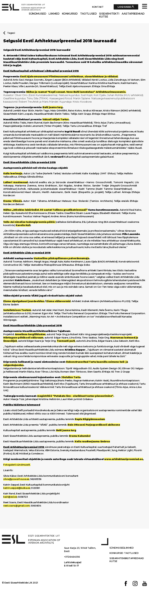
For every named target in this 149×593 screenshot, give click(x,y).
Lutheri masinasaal (15, 182)
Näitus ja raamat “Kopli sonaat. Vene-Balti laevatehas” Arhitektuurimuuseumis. (76, 91)
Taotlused (88, 13)
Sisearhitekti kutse (109, 15)
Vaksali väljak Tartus (55, 119)
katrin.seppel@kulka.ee (16, 488)
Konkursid (70, 13)
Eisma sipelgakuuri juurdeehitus (23, 301)
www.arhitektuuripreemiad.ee (123, 459)
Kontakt (97, 6)
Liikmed (54, 13)
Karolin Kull (23, 225)
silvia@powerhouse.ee (16, 479)
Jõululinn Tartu (70, 377)
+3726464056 (72, 556)
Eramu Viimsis (12, 201)
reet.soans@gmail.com (16, 505)
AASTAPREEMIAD (133, 13)
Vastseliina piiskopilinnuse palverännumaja (61, 258)
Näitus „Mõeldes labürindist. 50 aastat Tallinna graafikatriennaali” (45, 209)
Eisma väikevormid (58, 301)
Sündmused (37, 13)
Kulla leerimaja (12, 173)
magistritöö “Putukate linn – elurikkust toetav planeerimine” (75, 395)
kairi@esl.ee (10, 496)
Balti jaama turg (53, 107)
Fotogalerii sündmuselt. (16, 464)
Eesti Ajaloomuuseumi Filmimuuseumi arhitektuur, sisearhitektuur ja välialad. (69, 76)
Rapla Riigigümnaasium (90, 419)
